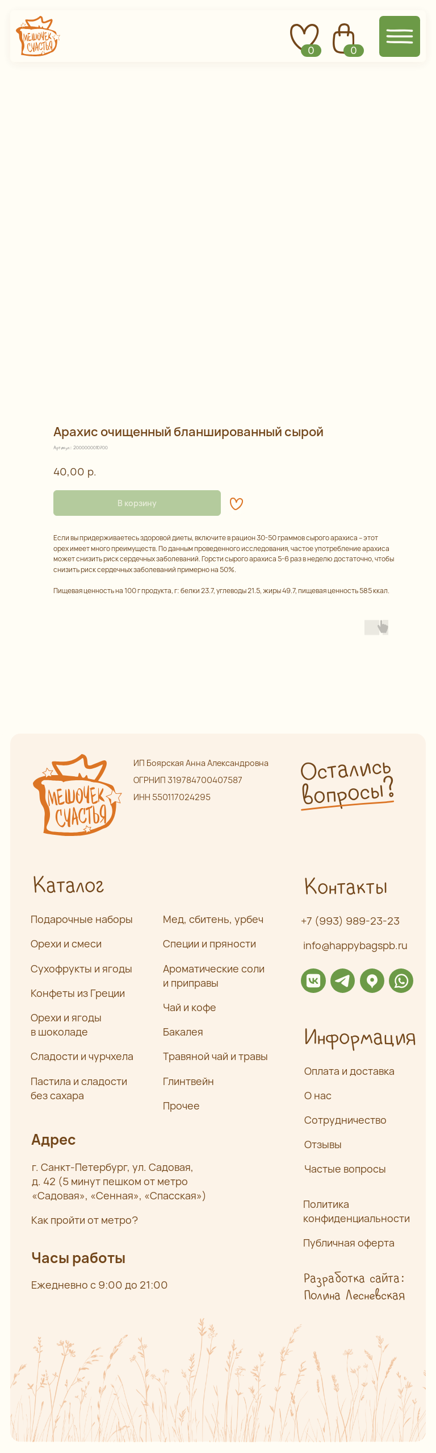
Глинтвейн (188, 1081)
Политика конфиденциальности (356, 1211)
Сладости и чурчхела (82, 1056)
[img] (313, 980)
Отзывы (323, 1144)
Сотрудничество (345, 1120)
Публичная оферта (349, 1242)
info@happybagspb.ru (355, 945)
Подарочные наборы (82, 919)
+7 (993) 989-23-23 (350, 921)
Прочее (181, 1105)
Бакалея (183, 1031)
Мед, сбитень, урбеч (213, 919)
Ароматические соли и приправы (214, 976)
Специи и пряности (209, 943)
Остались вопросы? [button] (347, 782)
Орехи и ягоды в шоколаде (66, 1024)
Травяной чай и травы (215, 1056)
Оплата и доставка (349, 1071)
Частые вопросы (345, 1168)
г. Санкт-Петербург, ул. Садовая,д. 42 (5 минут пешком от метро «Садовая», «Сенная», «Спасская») (119, 1181)
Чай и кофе (189, 1007)
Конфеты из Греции (78, 993)
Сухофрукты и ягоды (81, 968)
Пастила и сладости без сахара (79, 1088)
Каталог (68, 886)
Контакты (345, 887)
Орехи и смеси (66, 943)
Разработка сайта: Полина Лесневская (354, 1287)
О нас (318, 1095)
